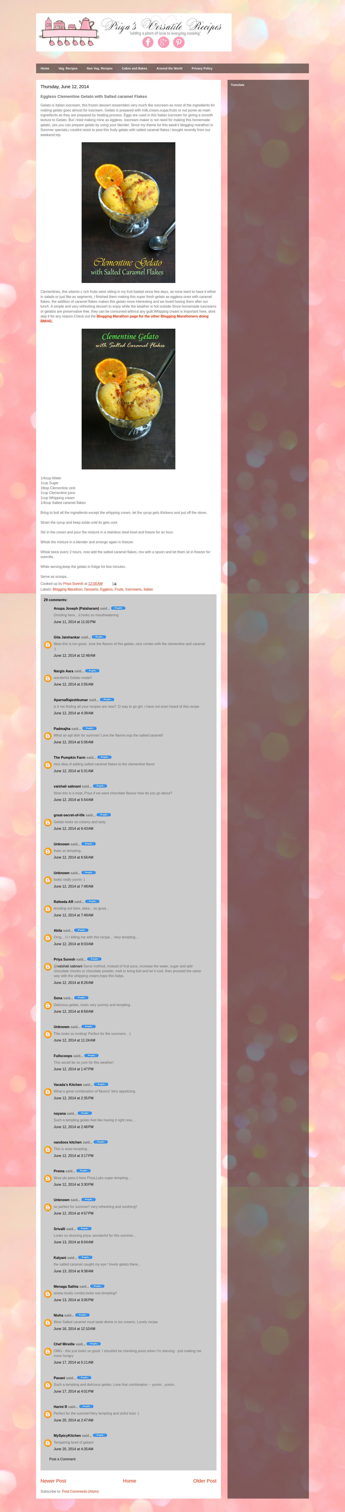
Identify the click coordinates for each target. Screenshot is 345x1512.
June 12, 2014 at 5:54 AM (73, 800)
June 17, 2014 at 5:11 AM (73, 1362)
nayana (60, 1113)
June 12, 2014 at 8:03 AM (73, 944)
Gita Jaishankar (67, 637)
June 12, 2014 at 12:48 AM (74, 655)
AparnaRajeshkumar (71, 700)
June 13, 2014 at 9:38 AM (73, 1271)
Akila (58, 930)
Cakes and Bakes (134, 68)
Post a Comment (62, 1459)
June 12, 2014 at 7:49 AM (73, 915)
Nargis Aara (63, 671)
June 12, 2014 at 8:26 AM (73, 983)
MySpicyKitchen (67, 1435)
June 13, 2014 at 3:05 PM (74, 1300)
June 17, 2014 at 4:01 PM (74, 1391)
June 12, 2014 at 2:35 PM (74, 1098)
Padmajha (62, 729)
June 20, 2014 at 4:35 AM (73, 1449)
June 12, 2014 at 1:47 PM (74, 1069)
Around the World (169, 68)
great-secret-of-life (69, 815)
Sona (58, 998)
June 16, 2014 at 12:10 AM (74, 1329)
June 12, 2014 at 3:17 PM (74, 1156)
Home (45, 68)
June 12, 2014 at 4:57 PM (74, 1213)
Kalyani (60, 1258)
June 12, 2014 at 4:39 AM (73, 713)
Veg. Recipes (68, 68)
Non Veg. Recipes (99, 68)
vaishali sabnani (67, 786)
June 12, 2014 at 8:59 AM (73, 1011)
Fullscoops (63, 1056)
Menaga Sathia (66, 1286)
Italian (148, 589)
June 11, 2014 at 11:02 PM (74, 622)
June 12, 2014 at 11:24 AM (74, 1040)
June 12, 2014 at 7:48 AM (73, 886)
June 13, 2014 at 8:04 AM (73, 1242)
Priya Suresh (64, 959)
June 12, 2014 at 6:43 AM (73, 828)
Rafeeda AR (63, 902)
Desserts (91, 589)
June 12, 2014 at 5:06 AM (73, 742)
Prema (59, 1171)
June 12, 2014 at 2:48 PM (74, 1127)
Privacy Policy (202, 68)
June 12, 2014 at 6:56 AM (73, 857)
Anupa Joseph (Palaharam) (76, 608)
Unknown (62, 844)
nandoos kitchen (68, 1142)
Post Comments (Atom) (80, 1491)
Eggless (106, 589)
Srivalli (59, 1229)
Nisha (58, 1315)
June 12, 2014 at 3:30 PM (74, 1184)
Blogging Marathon (67, 589)
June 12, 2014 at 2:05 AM (73, 684)
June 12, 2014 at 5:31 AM (73, 771)
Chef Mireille (64, 1344)
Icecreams (133, 589)
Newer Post (53, 1481)
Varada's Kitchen (68, 1085)
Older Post (205, 1481)
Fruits (119, 589)
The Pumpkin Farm (69, 757)
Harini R (60, 1407)
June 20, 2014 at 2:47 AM (73, 1420)
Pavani (59, 1378)
